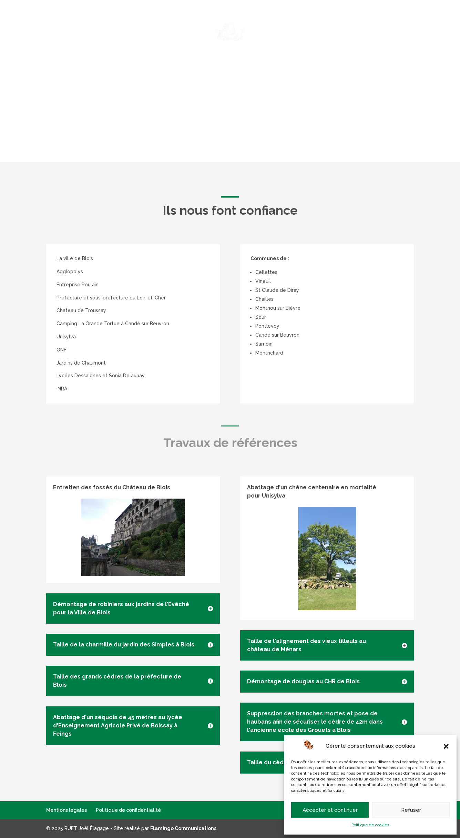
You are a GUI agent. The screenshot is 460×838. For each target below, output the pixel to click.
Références (381, 21)
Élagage (104, 21)
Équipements (339, 21)
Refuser (411, 810)
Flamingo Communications (183, 828)
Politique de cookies (370, 825)
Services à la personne (227, 21)
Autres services (289, 21)
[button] (446, 746)
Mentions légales (66, 810)
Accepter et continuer (330, 810)
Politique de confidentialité (128, 810)
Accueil (73, 21)
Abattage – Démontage (155, 21)
